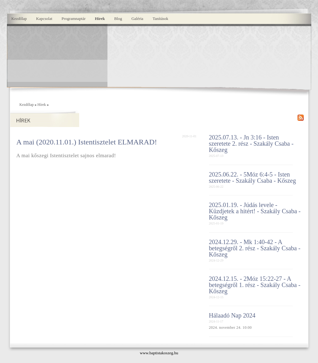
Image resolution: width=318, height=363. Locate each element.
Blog (118, 18)
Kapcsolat (44, 18)
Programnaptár (73, 18)
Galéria (137, 18)
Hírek (100, 18)
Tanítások (160, 18)
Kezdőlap (19, 18)
